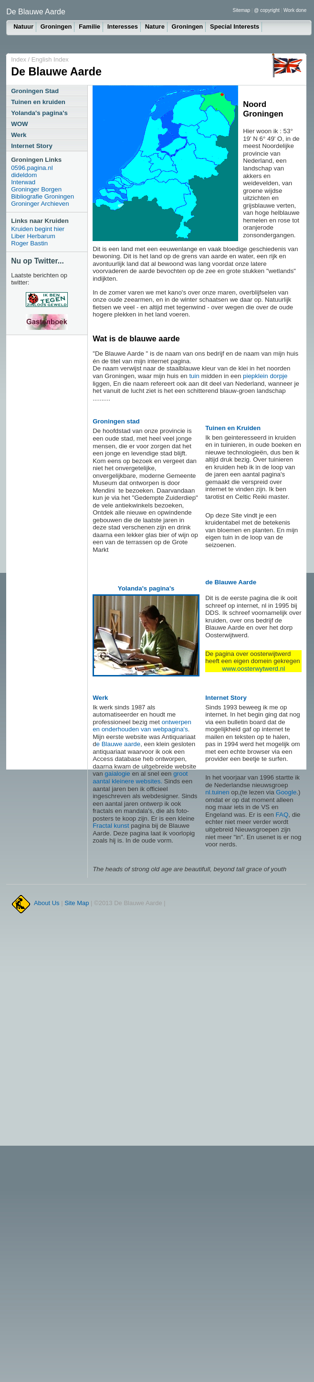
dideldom (24, 175)
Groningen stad (116, 421)
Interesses (122, 26)
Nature (155, 26)
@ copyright (267, 10)
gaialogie (117, 773)
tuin (194, 376)
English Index (50, 59)
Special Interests (234, 26)
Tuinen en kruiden (38, 101)
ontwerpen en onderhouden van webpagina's (142, 725)
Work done (294, 10)
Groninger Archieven (40, 203)
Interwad (23, 182)
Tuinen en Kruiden (233, 428)
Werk (18, 134)
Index (18, 59)
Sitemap (242, 10)
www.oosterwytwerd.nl (253, 668)
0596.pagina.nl (31, 167)
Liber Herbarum (33, 236)
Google (286, 792)
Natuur (23, 26)
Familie (89, 26)
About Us (46, 903)
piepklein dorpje (265, 376)
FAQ (282, 814)
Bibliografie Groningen (42, 196)
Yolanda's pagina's (39, 112)
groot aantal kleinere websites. (140, 777)
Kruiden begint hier (37, 228)
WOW (19, 123)
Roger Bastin (29, 243)
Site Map (76, 903)
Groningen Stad (35, 91)
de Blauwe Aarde (230, 582)
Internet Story (31, 145)
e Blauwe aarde (118, 744)
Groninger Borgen (36, 189)
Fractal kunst (111, 825)
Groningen (56, 26)
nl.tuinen (217, 792)
